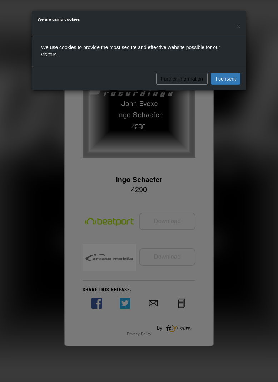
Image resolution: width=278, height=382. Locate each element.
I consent (225, 79)
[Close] (238, 25)
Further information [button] (182, 79)
